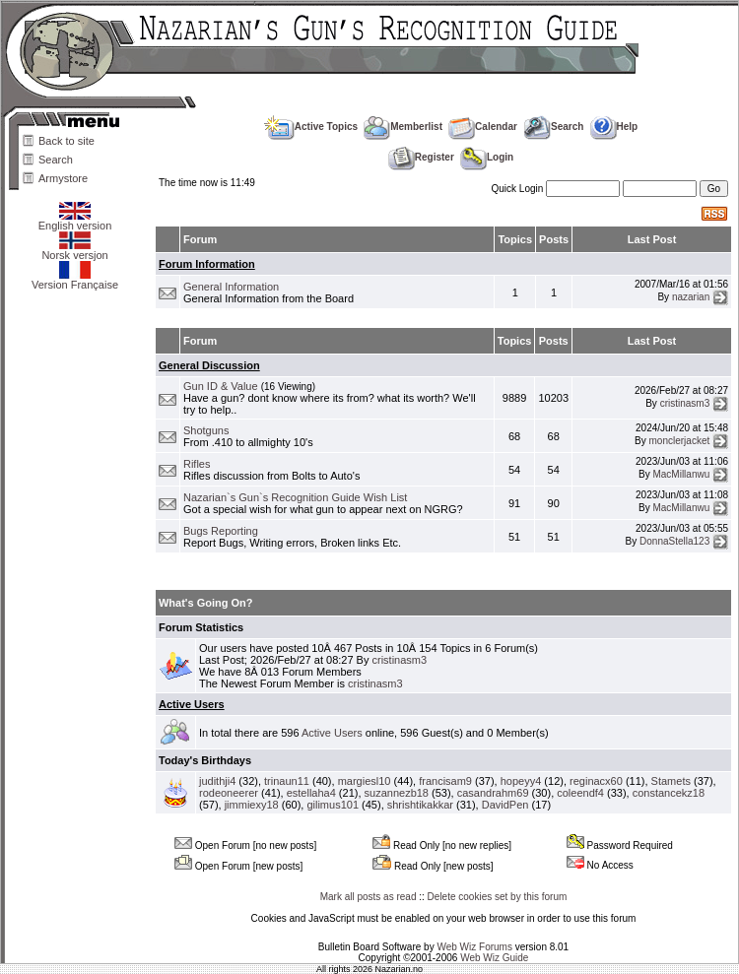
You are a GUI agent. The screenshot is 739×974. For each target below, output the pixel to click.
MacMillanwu (680, 474)
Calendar (482, 126)
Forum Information (207, 264)
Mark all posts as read (368, 896)
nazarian (690, 297)
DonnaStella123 (674, 541)
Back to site (66, 141)
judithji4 (217, 781)
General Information (231, 286)
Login (486, 157)
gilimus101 (332, 805)
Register (421, 157)
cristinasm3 (685, 402)
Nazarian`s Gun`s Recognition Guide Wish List (295, 497)
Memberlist (403, 126)
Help (614, 126)
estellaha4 (311, 793)
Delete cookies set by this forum (498, 896)
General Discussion (209, 365)
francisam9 (445, 781)
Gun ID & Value (220, 386)
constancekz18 (669, 793)
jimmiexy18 (252, 805)
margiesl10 (364, 781)
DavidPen (505, 805)
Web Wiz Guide (494, 957)
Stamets (671, 781)
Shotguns (206, 430)
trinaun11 (286, 781)
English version (75, 220)
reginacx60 (596, 781)
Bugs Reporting (220, 531)
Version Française (75, 280)
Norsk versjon (74, 250)
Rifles (197, 464)
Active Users (192, 704)
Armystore (63, 178)
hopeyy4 (521, 781)
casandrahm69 (493, 793)
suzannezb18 (397, 793)
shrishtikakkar (420, 805)
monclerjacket (679, 440)
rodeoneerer (228, 793)
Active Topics (311, 126)
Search (55, 159)
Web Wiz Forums (474, 947)
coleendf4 (580, 793)
